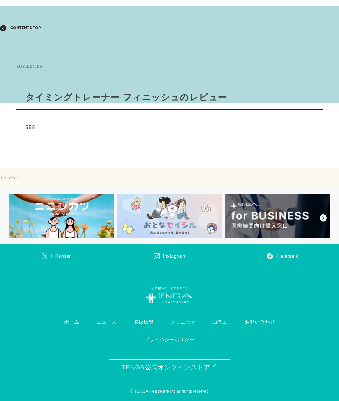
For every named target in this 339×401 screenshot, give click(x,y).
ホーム (71, 322)
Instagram (169, 256)
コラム (220, 322)
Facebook (282, 256)
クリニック (183, 322)
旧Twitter (56, 256)
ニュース (106, 322)
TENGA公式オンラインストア (170, 367)
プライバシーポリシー (169, 339)
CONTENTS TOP (25, 28)
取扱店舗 (143, 322)
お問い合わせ (260, 322)
